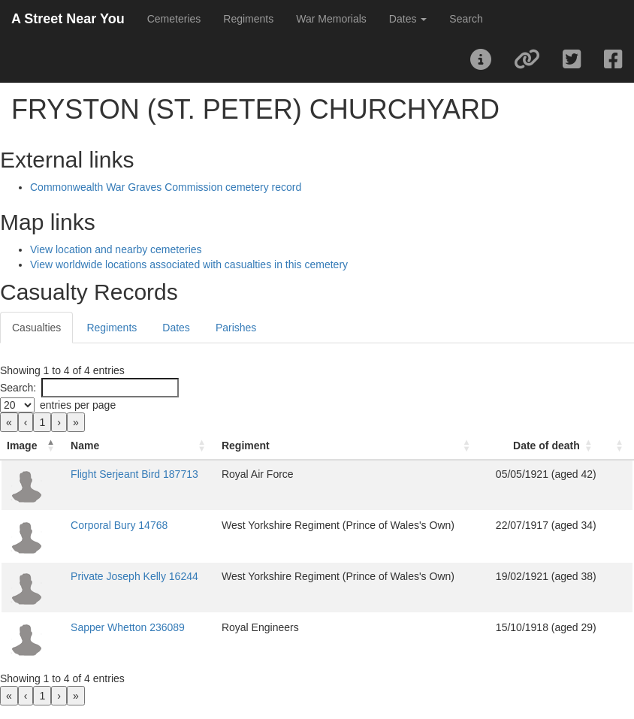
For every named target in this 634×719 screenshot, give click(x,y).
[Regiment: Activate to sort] (348, 446)
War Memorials (331, 19)
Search (465, 19)
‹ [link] (26, 422)
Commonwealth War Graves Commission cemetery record (165, 187)
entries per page (78, 405)
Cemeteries (174, 19)
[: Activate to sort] (617, 446)
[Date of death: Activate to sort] (541, 446)
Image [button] (22, 446)
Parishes (236, 328)
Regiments (248, 19)
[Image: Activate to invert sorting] (33, 446)
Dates (176, 328)
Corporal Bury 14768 (119, 525)
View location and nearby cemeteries (116, 249)
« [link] (9, 422)
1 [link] (42, 422)
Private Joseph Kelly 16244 (134, 576)
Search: (18, 388)
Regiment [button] (246, 446)
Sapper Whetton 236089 (128, 627)
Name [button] (85, 446)
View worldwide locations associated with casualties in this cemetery (189, 264)
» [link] (76, 422)
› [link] (59, 422)
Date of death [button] (546, 446)
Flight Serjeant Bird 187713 (134, 474)
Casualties (36, 328)
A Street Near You (68, 18)
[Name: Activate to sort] (140, 446)
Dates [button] (408, 19)
